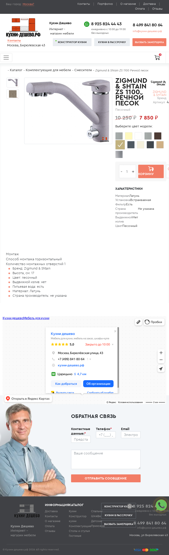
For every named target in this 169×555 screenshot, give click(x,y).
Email (125, 429)
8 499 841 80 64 (147, 24)
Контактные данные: (80, 431)
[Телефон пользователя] (106, 434)
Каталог (16, 70)
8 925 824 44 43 (106, 23)
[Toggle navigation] (6, 57)
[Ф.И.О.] (81, 439)
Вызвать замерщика (149, 42)
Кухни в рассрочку (112, 42)
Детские (96, 521)
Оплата (140, 9)
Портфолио (105, 4)
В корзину (146, 171)
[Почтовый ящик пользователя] (131, 434)
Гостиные (75, 535)
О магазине (128, 4)
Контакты (83, 4)
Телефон (104, 429)
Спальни (96, 511)
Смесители (83, 70)
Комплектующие (80, 526)
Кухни (72, 511)
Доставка (149, 4)
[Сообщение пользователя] (106, 459)
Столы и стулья (79, 531)
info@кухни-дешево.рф (147, 31)
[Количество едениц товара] (127, 171)
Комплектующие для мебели (48, 70)
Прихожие (98, 526)
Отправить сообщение (106, 478)
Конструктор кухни (72, 42)
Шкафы (96, 516)
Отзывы (157, 9)
